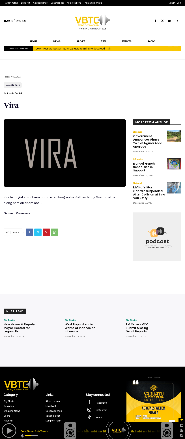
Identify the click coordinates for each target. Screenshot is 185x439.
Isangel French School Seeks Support (147, 159)
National (137, 173)
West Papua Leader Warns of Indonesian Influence (78, 314)
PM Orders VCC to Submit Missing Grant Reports (140, 314)
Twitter (100, 412)
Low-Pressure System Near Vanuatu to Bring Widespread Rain (73, 48)
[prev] (170, 48)
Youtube (101, 419)
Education (138, 153)
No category (13, 85)
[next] (176, 48)
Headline (137, 131)
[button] (176, 21)
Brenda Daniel (14, 93)
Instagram (101, 397)
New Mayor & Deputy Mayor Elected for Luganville (17, 314)
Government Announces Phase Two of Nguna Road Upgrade (148, 138)
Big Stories (9, 307)
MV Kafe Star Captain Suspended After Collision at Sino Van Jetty (147, 181)
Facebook (101, 390)
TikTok (99, 404)
